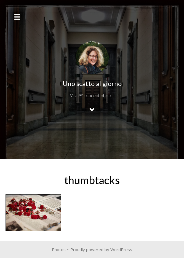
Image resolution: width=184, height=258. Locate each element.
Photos (59, 249)
